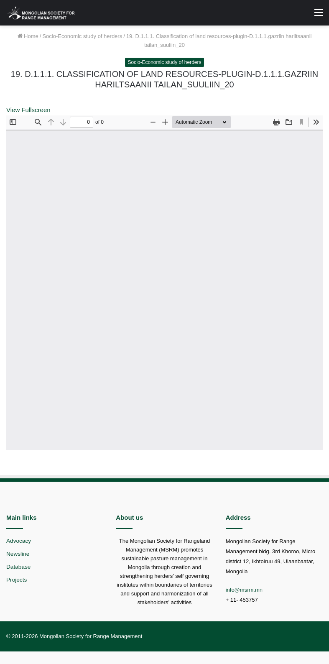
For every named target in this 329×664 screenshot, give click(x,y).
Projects (16, 580)
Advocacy (18, 541)
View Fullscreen (28, 109)
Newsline (17, 554)
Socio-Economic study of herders (82, 36)
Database (18, 567)
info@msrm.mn (244, 590)
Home (28, 36)
